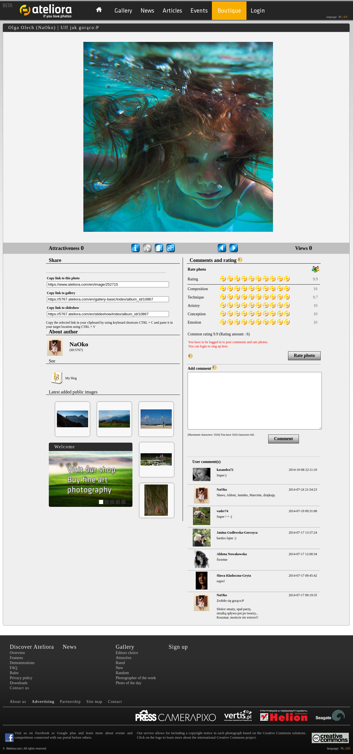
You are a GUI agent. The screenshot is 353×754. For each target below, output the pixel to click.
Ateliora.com (14, 748)
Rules (14, 673)
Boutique (229, 11)
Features (16, 658)
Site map (94, 702)
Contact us (19, 688)
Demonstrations (22, 663)
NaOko (78, 344)
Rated (120, 663)
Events (199, 11)
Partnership (70, 702)
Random (122, 673)
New (119, 668)
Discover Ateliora (32, 647)
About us (18, 702)
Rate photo (304, 355)
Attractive (123, 658)
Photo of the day (128, 683)
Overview (17, 653)
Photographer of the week (136, 678)
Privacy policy (21, 678)
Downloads (19, 683)
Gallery (123, 11)
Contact (115, 702)
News (147, 11)
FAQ (13, 668)
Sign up (178, 647)
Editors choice (127, 653)
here (225, 346)
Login (258, 11)
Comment (283, 438)
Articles (172, 11)
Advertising (43, 702)
